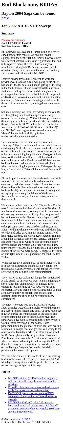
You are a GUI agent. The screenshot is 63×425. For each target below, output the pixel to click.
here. (5, 18)
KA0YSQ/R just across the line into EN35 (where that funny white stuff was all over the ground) (32, 396)
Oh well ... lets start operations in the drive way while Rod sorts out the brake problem (33, 389)
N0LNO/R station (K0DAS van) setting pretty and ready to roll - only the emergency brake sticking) (33, 381)
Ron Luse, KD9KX (20, 419)
